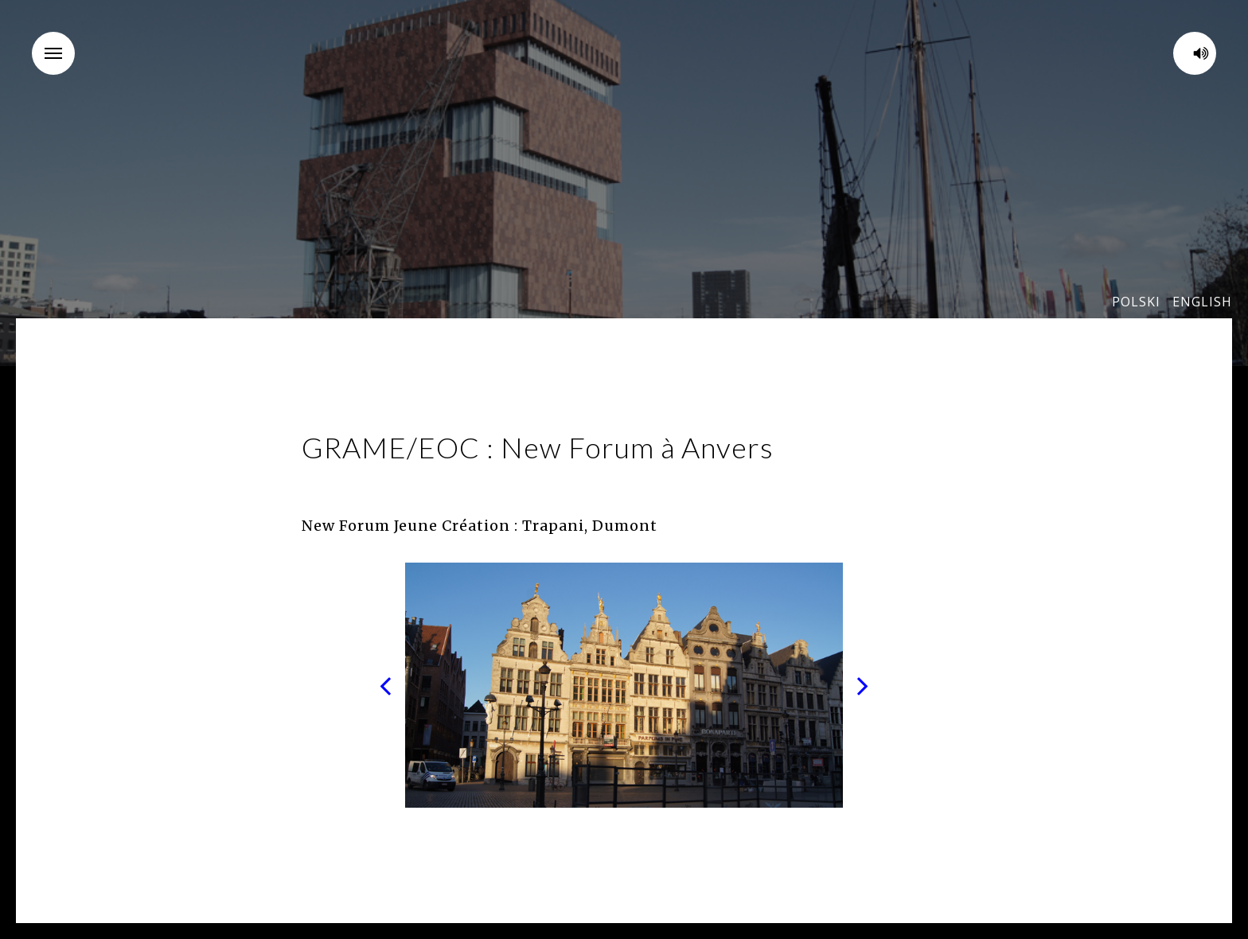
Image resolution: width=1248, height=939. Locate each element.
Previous (385, 685)
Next (863, 685)
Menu (60, 43)
